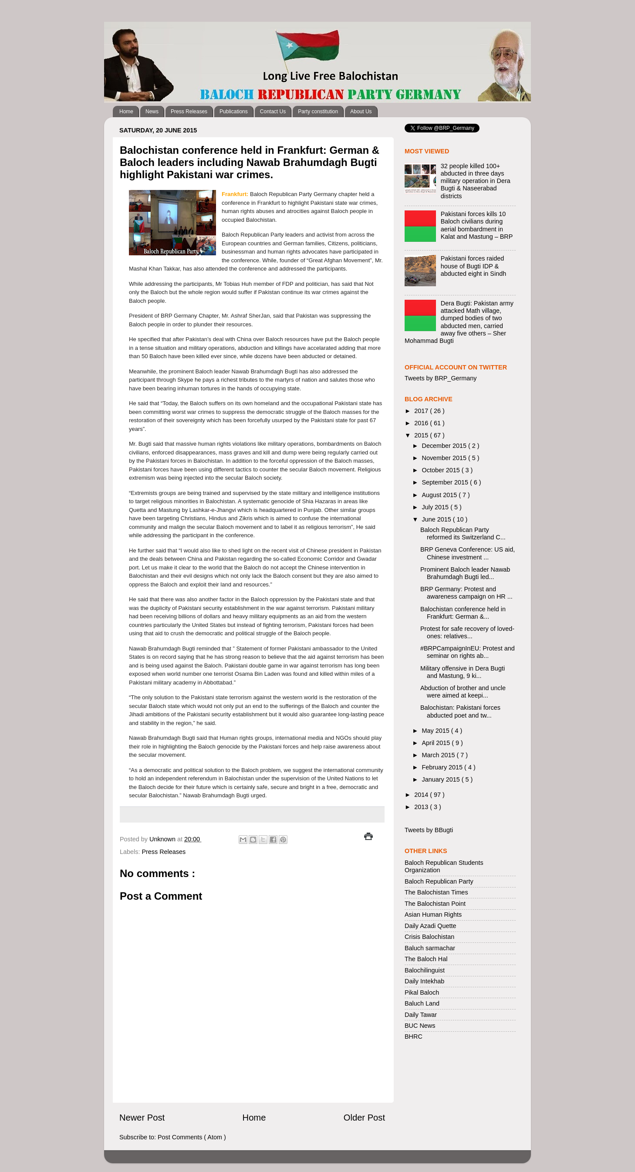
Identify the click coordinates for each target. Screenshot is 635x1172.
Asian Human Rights (433, 914)
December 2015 (445, 445)
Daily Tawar (421, 1014)
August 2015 (440, 494)
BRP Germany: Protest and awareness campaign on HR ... (466, 593)
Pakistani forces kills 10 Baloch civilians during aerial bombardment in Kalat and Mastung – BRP (477, 225)
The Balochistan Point (435, 903)
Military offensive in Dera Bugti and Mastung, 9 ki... (462, 672)
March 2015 (439, 755)
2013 (422, 806)
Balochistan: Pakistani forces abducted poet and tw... (460, 711)
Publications (234, 111)
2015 (422, 435)
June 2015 (437, 519)
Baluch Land (422, 1003)
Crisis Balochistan (429, 936)
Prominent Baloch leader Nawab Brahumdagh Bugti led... (465, 573)
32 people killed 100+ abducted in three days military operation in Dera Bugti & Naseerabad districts (475, 181)
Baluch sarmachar (430, 948)
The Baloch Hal (426, 958)
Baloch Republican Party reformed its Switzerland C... (463, 533)
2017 (422, 410)
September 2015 (446, 482)
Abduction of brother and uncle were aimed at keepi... (463, 691)
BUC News (420, 1025)
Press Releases (189, 111)
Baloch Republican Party (439, 881)
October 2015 (442, 470)
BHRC (413, 1036)
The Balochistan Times (436, 892)
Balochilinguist (425, 970)
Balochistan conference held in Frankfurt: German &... (463, 613)
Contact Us (273, 111)
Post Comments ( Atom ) (192, 1137)
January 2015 (442, 779)
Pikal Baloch (422, 992)
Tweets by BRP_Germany (441, 378)
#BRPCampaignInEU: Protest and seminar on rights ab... (467, 652)
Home (126, 111)
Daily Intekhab (424, 981)
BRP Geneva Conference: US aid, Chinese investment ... (467, 553)
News (152, 111)
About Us (361, 111)
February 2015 (443, 767)
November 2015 (445, 457)
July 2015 (436, 507)
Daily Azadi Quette (430, 925)
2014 (422, 794)
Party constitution (318, 111)
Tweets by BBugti (429, 829)
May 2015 (436, 730)
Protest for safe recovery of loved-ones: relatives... (467, 632)
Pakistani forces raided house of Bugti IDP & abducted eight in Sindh (473, 266)
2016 (422, 423)
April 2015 (437, 742)
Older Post (364, 1117)
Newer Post (142, 1117)
